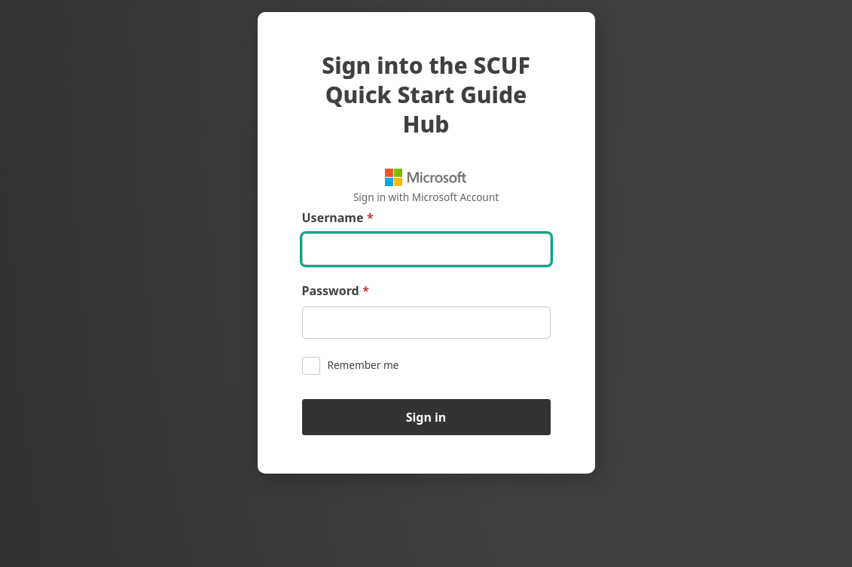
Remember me (350, 366)
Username (338, 218)
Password (335, 291)
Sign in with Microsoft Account (426, 186)
